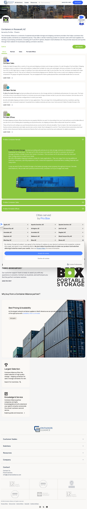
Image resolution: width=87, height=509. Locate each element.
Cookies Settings (34, 503)
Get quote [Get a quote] (12, 318)
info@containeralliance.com (12, 475)
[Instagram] (40, 507)
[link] (43, 68)
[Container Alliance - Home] (43, 429)
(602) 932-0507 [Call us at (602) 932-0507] (66, 2)
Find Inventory (7, 472)
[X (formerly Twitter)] (43, 507)
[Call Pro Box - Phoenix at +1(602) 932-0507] (3, 47)
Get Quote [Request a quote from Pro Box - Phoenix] (79, 46)
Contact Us (6, 470)
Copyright (26, 503)
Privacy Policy (4, 503)
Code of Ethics (19, 503)
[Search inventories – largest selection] (16, 373)
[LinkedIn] (47, 507)
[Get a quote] (78, 2)
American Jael (6, 7)
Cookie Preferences (74, 264)
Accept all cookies (43, 253)
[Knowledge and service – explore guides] (16, 403)
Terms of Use (12, 503)
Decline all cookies (43, 258)
